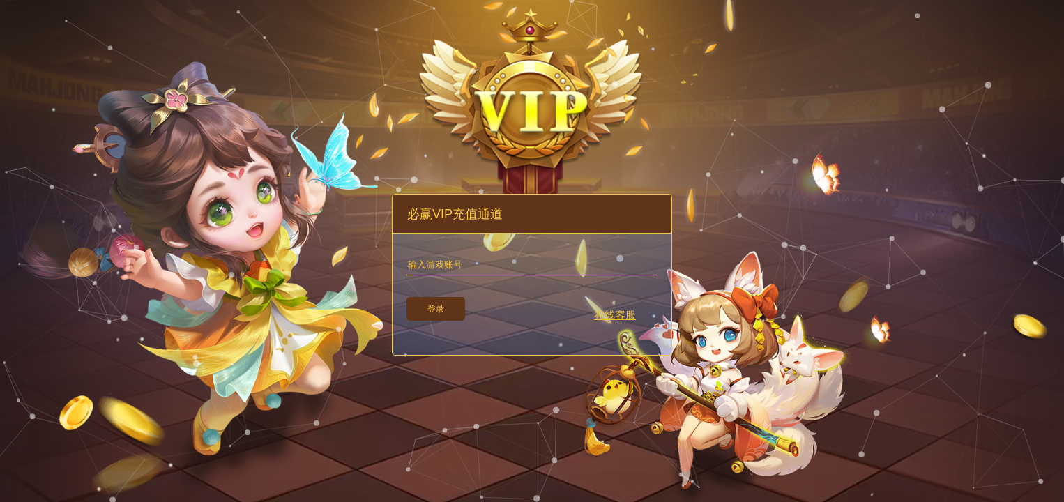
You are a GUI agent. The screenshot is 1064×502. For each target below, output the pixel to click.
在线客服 (615, 315)
